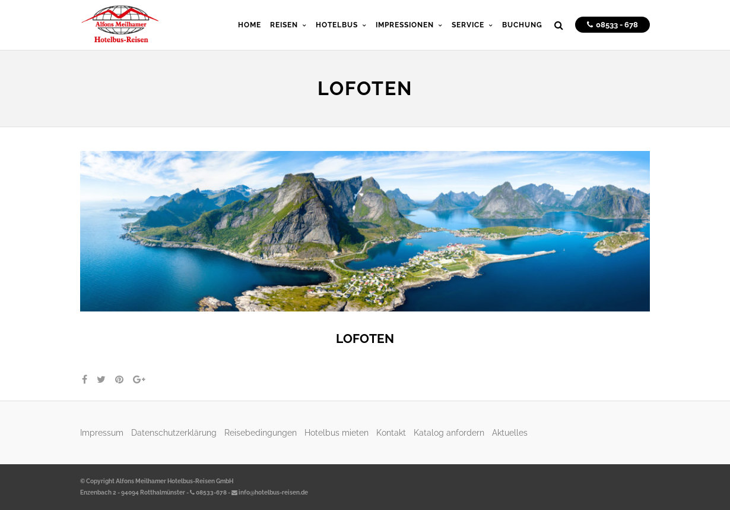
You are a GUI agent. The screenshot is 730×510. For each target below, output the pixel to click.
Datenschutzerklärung (174, 432)
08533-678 (208, 492)
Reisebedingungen (260, 432)
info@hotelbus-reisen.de (269, 492)
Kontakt (391, 432)
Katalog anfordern (449, 432)
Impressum (101, 432)
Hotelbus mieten (336, 432)
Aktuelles (510, 432)
